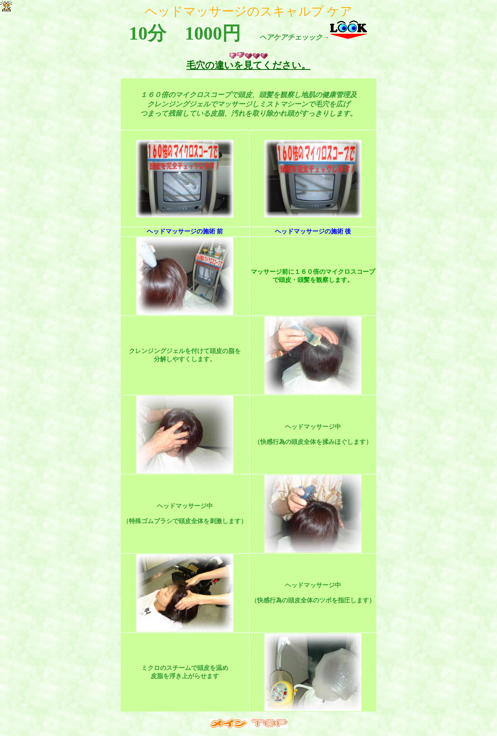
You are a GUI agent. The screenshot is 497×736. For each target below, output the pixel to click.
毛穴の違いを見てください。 (248, 65)
